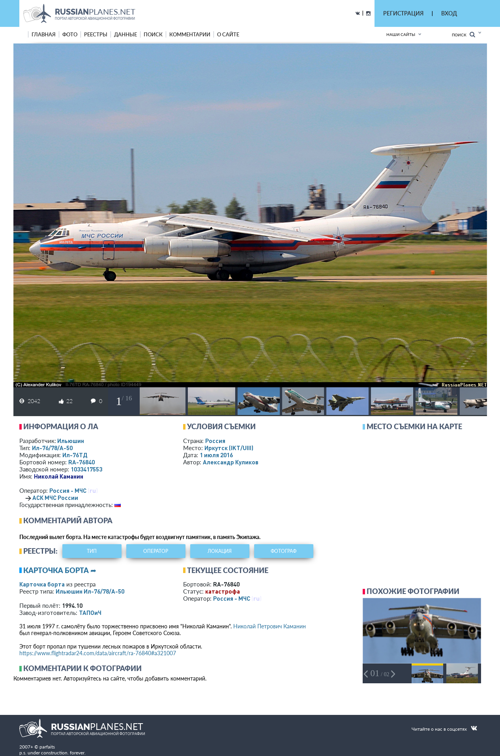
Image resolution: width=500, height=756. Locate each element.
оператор (155, 551)
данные (125, 34)
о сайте (228, 34)
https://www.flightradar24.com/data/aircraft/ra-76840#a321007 (97, 653)
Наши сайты (400, 34)
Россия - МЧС (67, 490)
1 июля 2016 (216, 454)
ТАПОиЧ (90, 612)
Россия (215, 440)
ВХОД (449, 13)
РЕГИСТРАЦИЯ (403, 13)
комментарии (189, 34)
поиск (153, 34)
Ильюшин (70, 440)
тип (92, 551)
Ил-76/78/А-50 (52, 447)
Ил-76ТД (74, 454)
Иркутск (228, 447)
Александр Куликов (230, 462)
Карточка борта (42, 584)
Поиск (463, 35)
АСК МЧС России (55, 497)
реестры (95, 34)
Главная (44, 34)
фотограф (283, 551)
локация (220, 551)
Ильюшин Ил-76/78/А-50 (90, 591)
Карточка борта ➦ (59, 570)
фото (69, 34)
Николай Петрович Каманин (269, 626)
